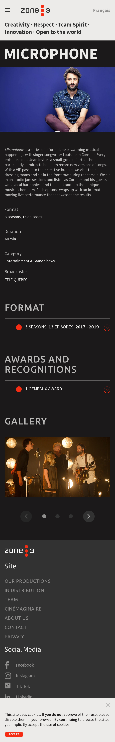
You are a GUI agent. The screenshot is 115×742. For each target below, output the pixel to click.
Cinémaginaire (23, 608)
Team (11, 599)
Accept (17, 733)
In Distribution (24, 590)
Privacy (14, 636)
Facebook (25, 665)
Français (101, 10)
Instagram (25, 676)
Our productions (28, 581)
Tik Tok (23, 686)
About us (17, 618)
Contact (16, 627)
